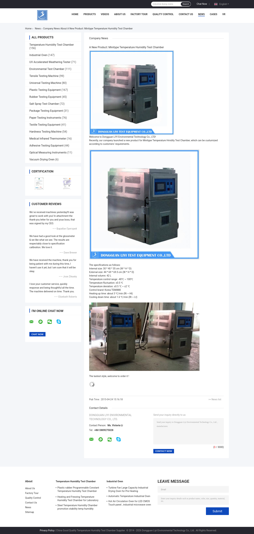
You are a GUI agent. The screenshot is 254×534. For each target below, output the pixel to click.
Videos (105, 14)
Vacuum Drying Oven (42, 159)
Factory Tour (139, 14)
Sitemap (29, 512)
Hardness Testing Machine (45, 131)
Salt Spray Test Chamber (44, 103)
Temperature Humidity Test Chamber (51, 44)
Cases (213, 14)
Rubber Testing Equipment (45, 96)
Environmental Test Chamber (46, 69)
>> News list (214, 399)
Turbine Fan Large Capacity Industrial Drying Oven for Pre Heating (128, 489)
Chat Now (202, 4)
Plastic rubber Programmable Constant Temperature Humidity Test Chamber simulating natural (78, 489)
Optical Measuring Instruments (48, 152)
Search (186, 4)
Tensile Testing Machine (44, 76)
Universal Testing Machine (45, 83)
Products (90, 14)
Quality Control (163, 14)
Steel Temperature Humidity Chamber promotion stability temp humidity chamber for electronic (77, 507)
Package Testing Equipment (46, 110)
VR (223, 14)
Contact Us (186, 14)
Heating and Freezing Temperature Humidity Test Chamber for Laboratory (77, 498)
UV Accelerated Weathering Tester (49, 62)
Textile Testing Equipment (44, 124)
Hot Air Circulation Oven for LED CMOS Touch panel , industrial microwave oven (129, 503)
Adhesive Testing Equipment (46, 145)
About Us (119, 14)
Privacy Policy (47, 530)
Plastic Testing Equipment (45, 89)
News (201, 14)
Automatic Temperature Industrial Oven (129, 496)
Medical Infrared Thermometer (47, 138)
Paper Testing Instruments (45, 117)
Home (75, 14)
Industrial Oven (38, 55)
